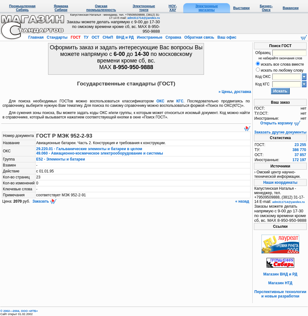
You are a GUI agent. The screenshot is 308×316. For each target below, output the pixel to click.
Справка (173, 37)
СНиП (108, 37)
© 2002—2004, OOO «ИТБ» (19, 311)
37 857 (300, 155)
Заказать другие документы (280, 132)
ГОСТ (76, 37)
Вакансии (291, 8)
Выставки (241, 8)
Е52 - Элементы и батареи (60, 159)
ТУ (86, 37)
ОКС (160, 101)
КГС (180, 101)
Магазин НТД (280, 283)
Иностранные (149, 37)
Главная (36, 37)
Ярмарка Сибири (61, 8)
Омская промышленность (101, 8)
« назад (242, 201)
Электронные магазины (206, 8)
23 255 (300, 145)
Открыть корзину (280, 123)
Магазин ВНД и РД (280, 274)
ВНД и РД (125, 37)
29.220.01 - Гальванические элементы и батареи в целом (89, 149)
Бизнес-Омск (266, 8)
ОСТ (96, 37)
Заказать (44, 201)
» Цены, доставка (234, 92)
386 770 (299, 150)
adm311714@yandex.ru (143, 17)
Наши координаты (280, 182)
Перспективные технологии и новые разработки (280, 294)
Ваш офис (226, 37)
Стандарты (57, 37)
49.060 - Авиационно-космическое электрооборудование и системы (99, 153)
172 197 (299, 160)
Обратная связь (199, 37)
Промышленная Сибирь (22, 8)
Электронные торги (144, 8)
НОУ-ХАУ (173, 8)
